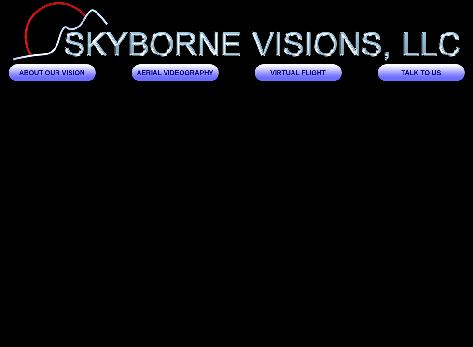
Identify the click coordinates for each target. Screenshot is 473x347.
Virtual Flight (298, 73)
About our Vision (51, 73)
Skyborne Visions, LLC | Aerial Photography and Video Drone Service (236, 32)
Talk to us (421, 73)
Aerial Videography (175, 73)
